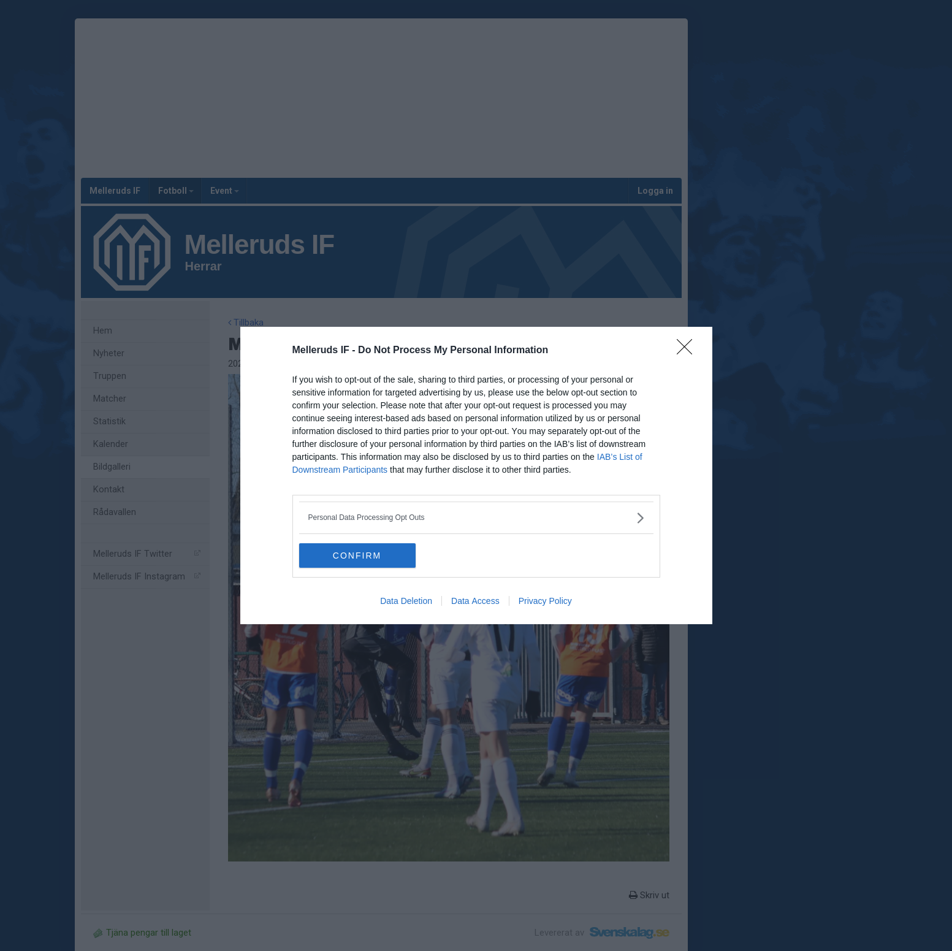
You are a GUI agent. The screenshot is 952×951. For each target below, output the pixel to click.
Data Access (475, 601)
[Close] (688, 350)
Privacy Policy (545, 601)
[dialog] (476, 475)
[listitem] (476, 517)
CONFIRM (357, 555)
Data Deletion (406, 601)
